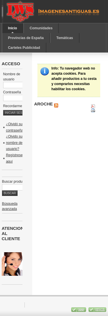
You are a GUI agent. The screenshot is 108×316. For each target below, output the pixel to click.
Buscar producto (14, 182)
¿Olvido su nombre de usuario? (14, 142)
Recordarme (15, 106)
